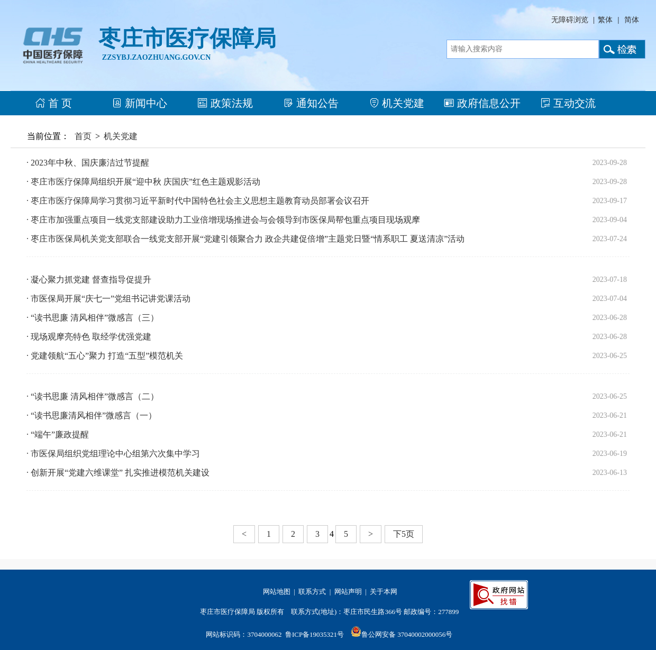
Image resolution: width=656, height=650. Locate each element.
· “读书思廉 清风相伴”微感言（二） (92, 396)
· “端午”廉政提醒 (57, 434)
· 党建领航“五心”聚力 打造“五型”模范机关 (104, 355)
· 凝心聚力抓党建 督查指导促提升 (88, 279)
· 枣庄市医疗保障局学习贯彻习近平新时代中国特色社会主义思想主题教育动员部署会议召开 (197, 200)
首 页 (53, 103)
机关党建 (396, 103)
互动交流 (568, 103)
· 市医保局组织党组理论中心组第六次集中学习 (113, 453)
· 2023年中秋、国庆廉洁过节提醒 (87, 162)
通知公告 (311, 103)
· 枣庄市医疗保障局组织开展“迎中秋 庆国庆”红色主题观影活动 (143, 181)
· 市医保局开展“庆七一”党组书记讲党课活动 (108, 298)
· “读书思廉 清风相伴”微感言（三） (92, 317)
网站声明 (348, 592)
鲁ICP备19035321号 (314, 634)
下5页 (403, 533)
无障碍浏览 (569, 20)
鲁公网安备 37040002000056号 (406, 634)
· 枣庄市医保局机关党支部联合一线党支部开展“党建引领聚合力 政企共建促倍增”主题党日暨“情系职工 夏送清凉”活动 (245, 238)
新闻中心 (139, 103)
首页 (83, 136)
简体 (631, 20)
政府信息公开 (482, 103)
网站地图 (276, 592)
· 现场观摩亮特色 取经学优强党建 (88, 336)
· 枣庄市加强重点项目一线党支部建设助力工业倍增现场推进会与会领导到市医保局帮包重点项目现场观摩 (223, 219)
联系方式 (312, 592)
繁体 (605, 20)
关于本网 (383, 592)
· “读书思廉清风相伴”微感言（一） (91, 415)
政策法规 (225, 103)
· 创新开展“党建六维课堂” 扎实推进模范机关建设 (117, 472)
